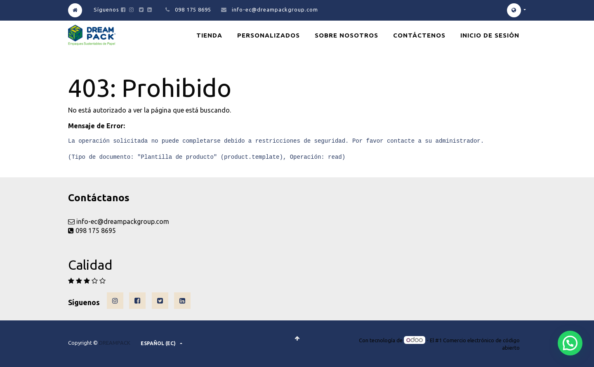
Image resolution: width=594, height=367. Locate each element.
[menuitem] (209, 35)
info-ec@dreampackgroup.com (275, 9)
